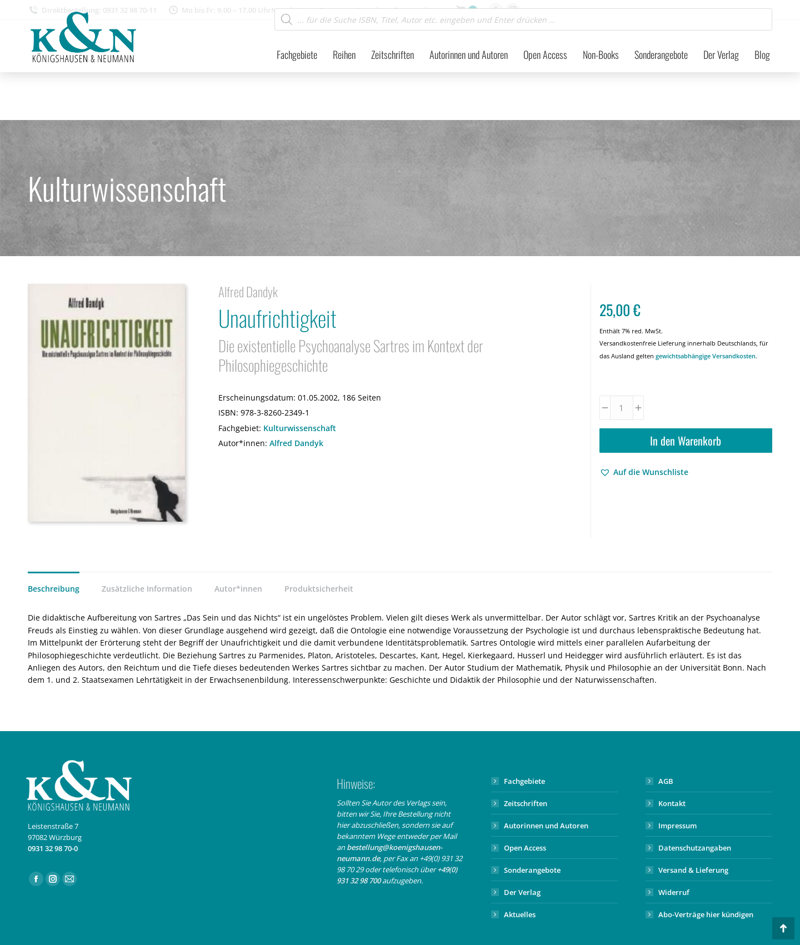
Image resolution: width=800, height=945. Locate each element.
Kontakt (672, 803)
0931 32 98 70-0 (53, 848)
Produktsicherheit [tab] (318, 588)
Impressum (677, 826)
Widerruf (673, 892)
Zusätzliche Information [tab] (147, 588)
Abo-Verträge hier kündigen (705, 914)
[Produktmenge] (622, 408)
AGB (665, 781)
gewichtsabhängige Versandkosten (706, 356)
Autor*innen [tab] (238, 588)
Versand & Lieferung (693, 870)
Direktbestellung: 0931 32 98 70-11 (92, 10)
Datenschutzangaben (694, 848)
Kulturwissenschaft (299, 428)
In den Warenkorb (685, 440)
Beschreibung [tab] (53, 588)
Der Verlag (522, 892)
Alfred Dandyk (296, 443)
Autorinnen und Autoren (546, 826)
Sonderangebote (532, 870)
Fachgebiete (524, 781)
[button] (643, 472)
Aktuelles (520, 914)
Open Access (525, 848)
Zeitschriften (525, 803)
